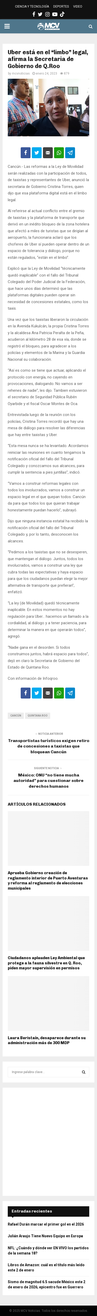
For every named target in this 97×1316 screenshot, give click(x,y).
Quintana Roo (38, 715)
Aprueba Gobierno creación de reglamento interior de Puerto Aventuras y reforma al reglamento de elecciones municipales (48, 881)
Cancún (15, 715)
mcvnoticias (21, 73)
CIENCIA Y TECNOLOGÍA (32, 6)
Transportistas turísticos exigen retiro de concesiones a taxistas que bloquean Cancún (48, 746)
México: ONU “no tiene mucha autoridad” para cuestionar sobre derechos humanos (48, 781)
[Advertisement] (48, 1142)
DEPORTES (61, 6)
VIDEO (77, 6)
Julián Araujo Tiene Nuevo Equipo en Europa (45, 1236)
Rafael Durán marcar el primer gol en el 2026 (46, 1224)
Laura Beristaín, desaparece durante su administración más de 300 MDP (47, 1040)
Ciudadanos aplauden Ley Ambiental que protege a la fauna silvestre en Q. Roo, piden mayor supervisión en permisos (46, 963)
